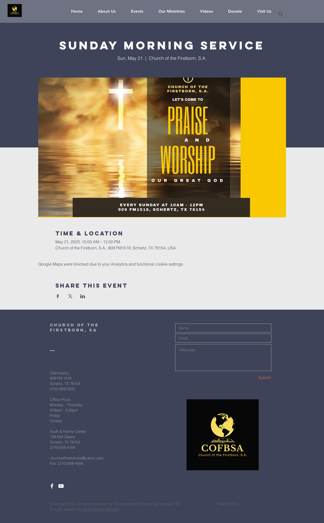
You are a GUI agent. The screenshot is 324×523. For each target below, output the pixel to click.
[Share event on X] (70, 296)
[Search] (280, 14)
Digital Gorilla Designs (101, 509)
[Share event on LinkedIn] (82, 296)
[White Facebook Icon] (52, 486)
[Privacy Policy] (227, 503)
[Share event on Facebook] (57, 296)
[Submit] (253, 377)
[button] (110, 11)
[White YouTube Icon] (61, 486)
